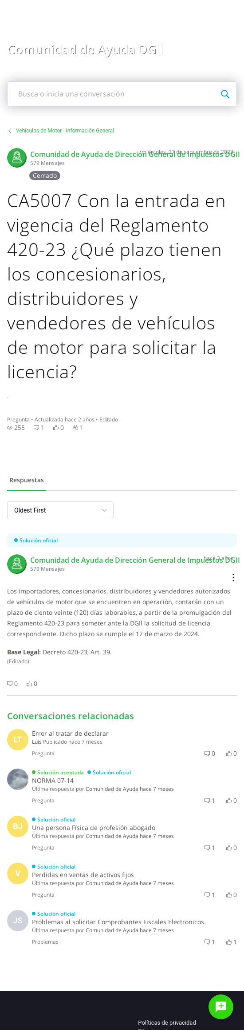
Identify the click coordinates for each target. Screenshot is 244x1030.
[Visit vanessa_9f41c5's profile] (17, 873)
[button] (16, 427)
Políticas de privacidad (167, 1022)
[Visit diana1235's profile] (17, 779)
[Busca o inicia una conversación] (225, 94)
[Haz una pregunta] (221, 1006)
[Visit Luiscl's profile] (17, 739)
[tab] (26, 481)
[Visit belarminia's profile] (17, 826)
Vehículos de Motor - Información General (60, 131)
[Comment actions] (233, 578)
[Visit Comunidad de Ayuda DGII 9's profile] (17, 158)
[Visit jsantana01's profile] (17, 920)
